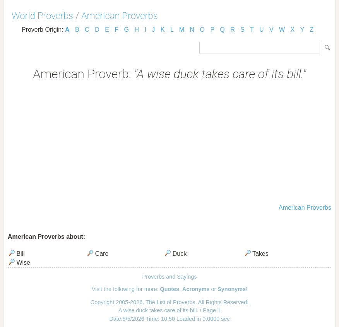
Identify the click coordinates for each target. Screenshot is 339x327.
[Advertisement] (169, 143)
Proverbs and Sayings (169, 277)
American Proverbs (119, 15)
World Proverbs (42, 15)
